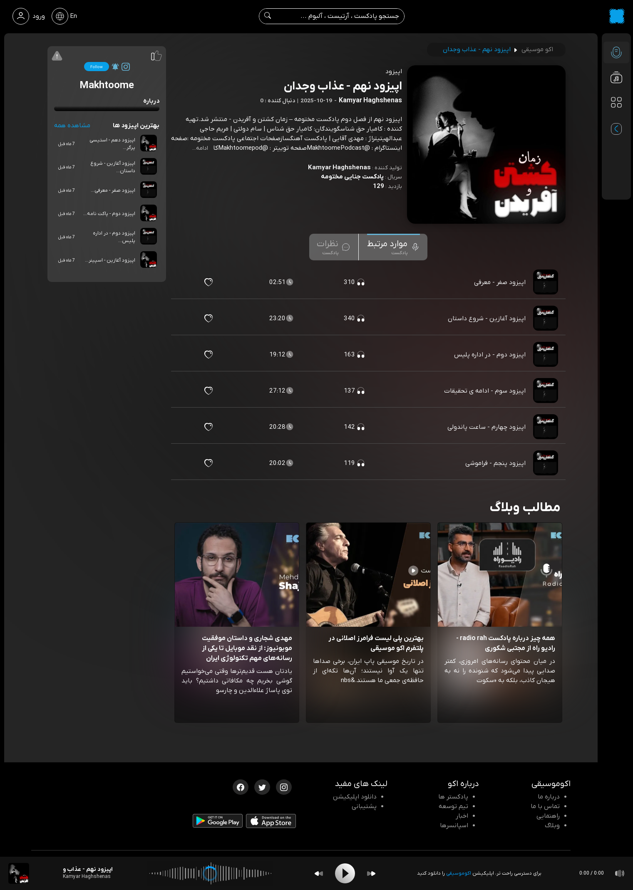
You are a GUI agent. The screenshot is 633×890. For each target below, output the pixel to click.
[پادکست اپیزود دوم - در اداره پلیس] (546, 355)
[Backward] (318, 874)
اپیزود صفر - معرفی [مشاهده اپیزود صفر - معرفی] (500, 282)
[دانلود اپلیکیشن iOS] (271, 823)
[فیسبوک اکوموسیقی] (240, 786)
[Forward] (371, 874)
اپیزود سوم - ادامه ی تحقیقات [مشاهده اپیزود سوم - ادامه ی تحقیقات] (485, 391)
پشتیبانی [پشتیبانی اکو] (364, 806)
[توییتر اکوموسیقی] (262, 786)
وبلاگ (552, 825)
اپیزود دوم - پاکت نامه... (109, 213)
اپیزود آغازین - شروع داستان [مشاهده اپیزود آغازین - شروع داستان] (487, 318)
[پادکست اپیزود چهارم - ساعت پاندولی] (546, 427)
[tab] (393, 247)
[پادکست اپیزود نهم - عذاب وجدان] (18, 873)
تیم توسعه (453, 806)
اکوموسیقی (458, 873)
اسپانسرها (454, 825)
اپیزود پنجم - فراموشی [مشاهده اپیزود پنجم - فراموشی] (495, 463)
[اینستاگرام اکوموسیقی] (284, 786)
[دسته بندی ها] (616, 102)
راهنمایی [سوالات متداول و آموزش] (548, 816)
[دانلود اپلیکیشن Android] (218, 822)
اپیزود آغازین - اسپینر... (110, 260)
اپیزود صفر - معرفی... (113, 190)
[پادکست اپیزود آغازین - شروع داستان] (546, 318)
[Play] (345, 873)
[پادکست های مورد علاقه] (616, 119)
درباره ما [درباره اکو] (549, 797)
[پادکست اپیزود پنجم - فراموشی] (546, 463)
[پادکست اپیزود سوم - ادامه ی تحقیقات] (546, 391)
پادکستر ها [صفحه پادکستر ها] (453, 797)
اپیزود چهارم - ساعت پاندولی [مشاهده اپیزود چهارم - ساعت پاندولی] (486, 427)
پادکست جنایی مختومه (352, 177)
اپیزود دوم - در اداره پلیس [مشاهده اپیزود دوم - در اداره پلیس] (490, 355)
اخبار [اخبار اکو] (462, 816)
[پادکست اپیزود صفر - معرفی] (546, 282)
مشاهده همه (72, 125)
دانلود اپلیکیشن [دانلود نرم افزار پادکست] (355, 797)
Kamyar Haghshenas (339, 167)
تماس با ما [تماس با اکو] (545, 806)
